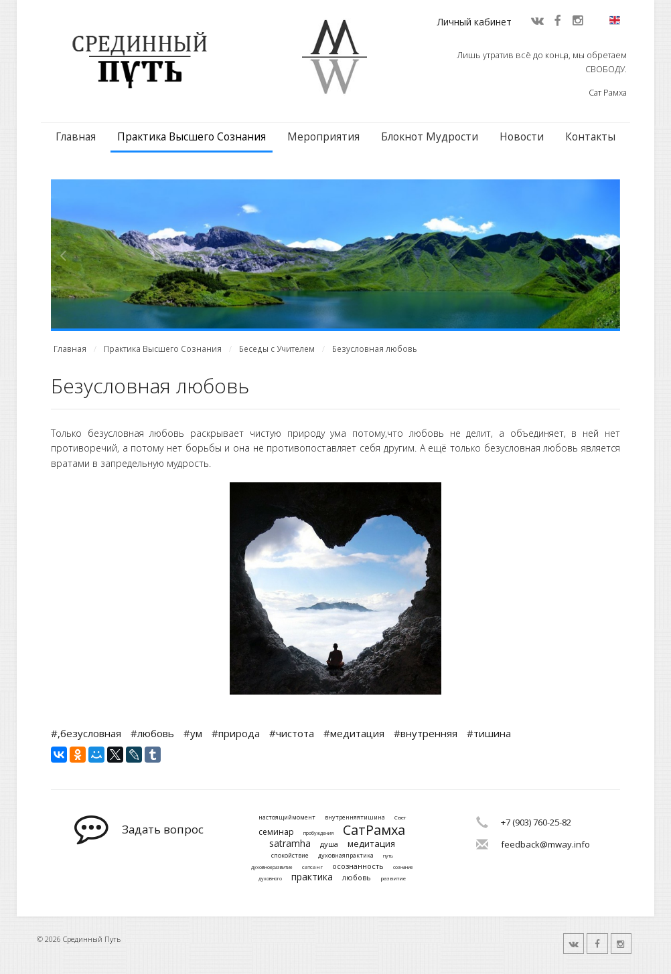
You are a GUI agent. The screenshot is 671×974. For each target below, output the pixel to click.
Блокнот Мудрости (429, 137)
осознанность (358, 866)
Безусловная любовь (374, 349)
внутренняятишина (355, 817)
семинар (276, 832)
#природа (236, 733)
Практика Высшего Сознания (191, 137)
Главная (76, 137)
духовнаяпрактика (346, 856)
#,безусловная (86, 733)
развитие (393, 878)
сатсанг (312, 867)
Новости (522, 137)
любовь (356, 877)
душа (329, 844)
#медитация (353, 733)
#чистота (291, 733)
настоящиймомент (286, 817)
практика (312, 877)
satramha (290, 844)
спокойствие (290, 856)
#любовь (152, 733)
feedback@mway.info (545, 844)
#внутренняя (425, 733)
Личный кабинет (474, 21)
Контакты (590, 137)
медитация (371, 844)
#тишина (489, 733)
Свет (400, 817)
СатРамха (374, 830)
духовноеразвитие (272, 867)
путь (388, 856)
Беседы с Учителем (277, 349)
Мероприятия (323, 137)
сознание (403, 867)
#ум (192, 733)
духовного (270, 879)
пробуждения (318, 833)
